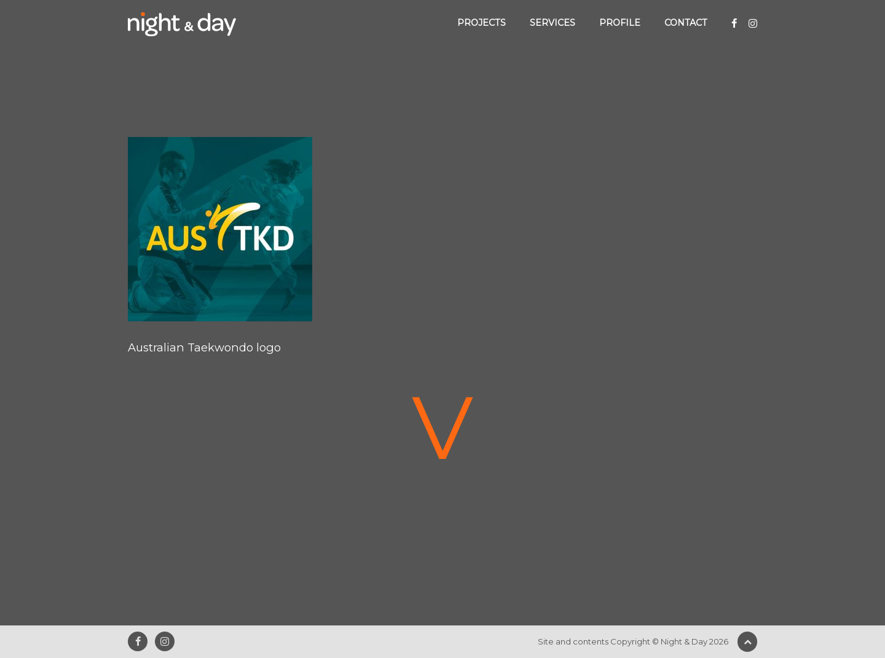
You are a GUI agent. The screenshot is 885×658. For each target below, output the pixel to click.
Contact (685, 22)
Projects (481, 22)
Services (552, 22)
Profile (619, 22)
